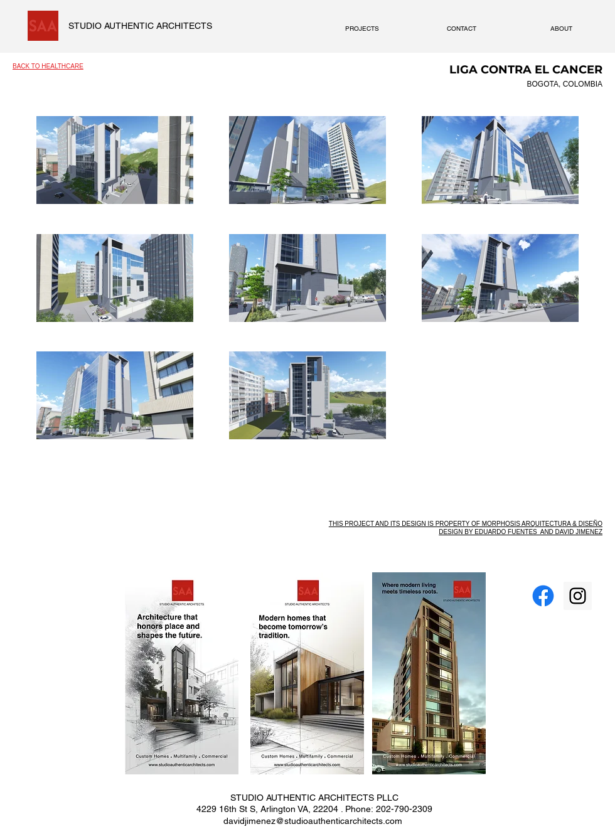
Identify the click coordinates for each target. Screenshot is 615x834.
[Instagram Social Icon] (578, 596)
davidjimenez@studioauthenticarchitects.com (312, 821)
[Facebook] (543, 596)
